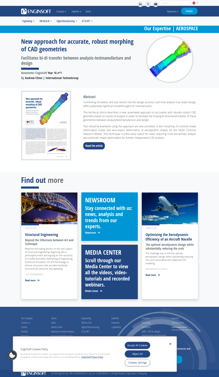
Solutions (145, 318)
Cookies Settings (137, 362)
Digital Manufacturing (90, 327)
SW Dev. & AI (86, 322)
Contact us (25, 322)
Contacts (189, 11)
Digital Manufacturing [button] (66, 21)
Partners (24, 331)
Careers (24, 327)
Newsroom (172, 11)
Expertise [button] (76, 11)
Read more (32, 280)
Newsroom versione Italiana (62, 331)
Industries (115, 322)
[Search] (175, 3)
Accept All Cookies (137, 345)
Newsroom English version (62, 336)
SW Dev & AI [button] (44, 21)
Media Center (93, 291)
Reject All (137, 353)
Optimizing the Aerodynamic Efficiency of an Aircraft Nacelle (169, 237)
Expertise (115, 318)
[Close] (170, 343)
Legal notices (131, 373)
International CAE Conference (182, 329)
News (53, 322)
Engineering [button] (27, 21)
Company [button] (61, 11)
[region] (95, 354)
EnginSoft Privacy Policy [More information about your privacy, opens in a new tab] (92, 357)
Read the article (95, 146)
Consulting (146, 322)
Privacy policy (142, 373)
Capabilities (116, 327)
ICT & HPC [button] (86, 21)
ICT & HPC (85, 331)
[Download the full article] (49, 125)
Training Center (178, 322)
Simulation (146, 327)
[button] (195, 3)
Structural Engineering (41, 234)
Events (88, 11)
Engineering (86, 318)
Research (175, 318)
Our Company (26, 318)
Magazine (25, 336)
